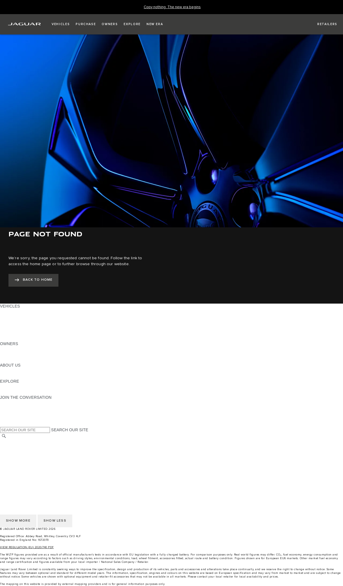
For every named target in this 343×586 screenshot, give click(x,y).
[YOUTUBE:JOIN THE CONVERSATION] (12, 413)
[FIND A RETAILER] (322, 24)
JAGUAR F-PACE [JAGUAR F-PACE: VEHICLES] (16, 311)
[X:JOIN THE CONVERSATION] (4, 424)
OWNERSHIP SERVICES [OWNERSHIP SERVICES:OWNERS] (23, 349)
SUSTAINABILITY (16, 376)
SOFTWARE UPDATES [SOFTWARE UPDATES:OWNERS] (21, 360)
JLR (3, 370)
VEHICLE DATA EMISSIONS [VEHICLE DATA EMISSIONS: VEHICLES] (26, 333)
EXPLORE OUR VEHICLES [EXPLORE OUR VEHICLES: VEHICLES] (25, 317)
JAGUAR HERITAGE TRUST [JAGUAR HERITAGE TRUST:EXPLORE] (26, 392)
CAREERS (9, 447)
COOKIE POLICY (16, 469)
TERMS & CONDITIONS (22, 452)
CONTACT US (13, 458)
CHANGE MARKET (17, 442)
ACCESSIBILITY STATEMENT (27, 474)
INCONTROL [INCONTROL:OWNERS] (12, 354)
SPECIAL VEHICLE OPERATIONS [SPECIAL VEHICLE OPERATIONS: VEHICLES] (31, 322)
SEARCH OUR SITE (69, 430)
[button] (61, 24)
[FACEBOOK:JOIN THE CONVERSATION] (13, 419)
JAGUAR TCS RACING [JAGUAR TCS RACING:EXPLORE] (21, 386)
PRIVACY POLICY (16, 463)
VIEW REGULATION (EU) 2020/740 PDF (27, 547)
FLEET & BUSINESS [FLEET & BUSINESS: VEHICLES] (19, 327)
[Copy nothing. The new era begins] (172, 7)
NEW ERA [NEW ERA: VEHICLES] (9, 338)
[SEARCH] (4, 436)
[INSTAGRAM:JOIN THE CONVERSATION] (14, 402)
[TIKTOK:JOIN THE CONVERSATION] (9, 408)
